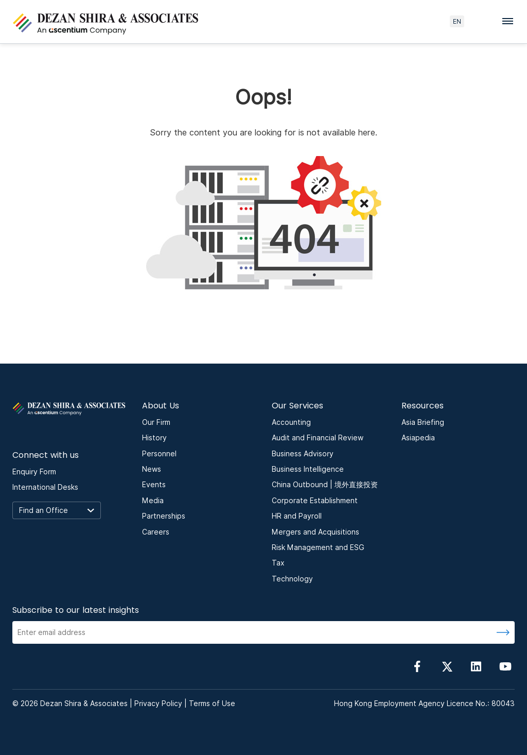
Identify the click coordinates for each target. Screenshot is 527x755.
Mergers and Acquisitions (315, 532)
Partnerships (163, 516)
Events (154, 485)
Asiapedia (418, 438)
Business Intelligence (308, 469)
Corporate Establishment (315, 500)
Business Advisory (302, 454)
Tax (278, 563)
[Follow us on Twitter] (447, 666)
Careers (155, 532)
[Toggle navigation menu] (510, 20)
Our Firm (156, 422)
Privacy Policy (158, 703)
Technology (292, 579)
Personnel (159, 454)
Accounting (291, 422)
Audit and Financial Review (317, 438)
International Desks (45, 487)
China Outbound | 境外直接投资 (325, 485)
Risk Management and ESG (318, 547)
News (151, 469)
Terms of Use (212, 703)
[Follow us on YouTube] (505, 666)
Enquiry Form (34, 472)
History (154, 438)
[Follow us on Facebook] (417, 666)
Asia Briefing (422, 422)
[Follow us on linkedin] (476, 666)
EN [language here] (457, 21)
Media (153, 500)
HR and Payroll (297, 516)
